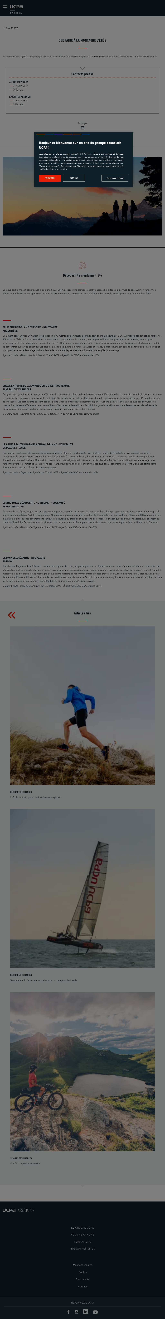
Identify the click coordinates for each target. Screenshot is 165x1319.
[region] (83, 159)
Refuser (74, 178)
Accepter (50, 178)
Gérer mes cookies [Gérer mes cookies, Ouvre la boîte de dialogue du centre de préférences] (115, 178)
